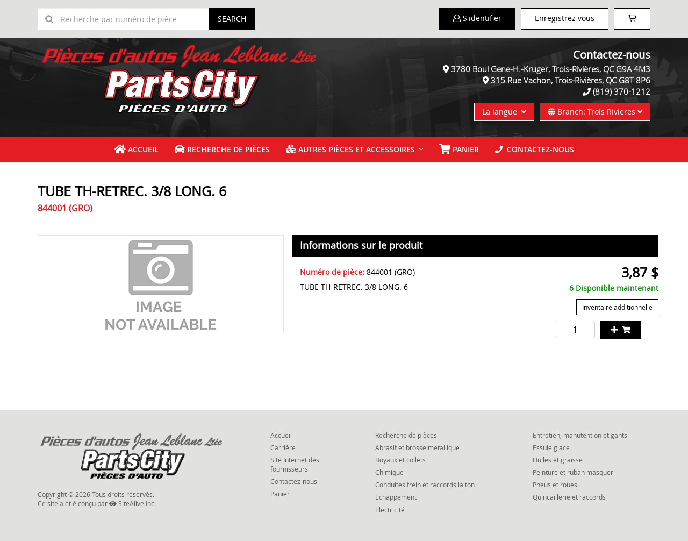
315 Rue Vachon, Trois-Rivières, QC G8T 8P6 (570, 80)
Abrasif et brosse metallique (417, 447)
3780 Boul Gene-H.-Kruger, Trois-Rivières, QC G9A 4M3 (550, 68)
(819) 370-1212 (621, 91)
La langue (504, 111)
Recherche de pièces (222, 149)
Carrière (283, 447)
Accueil (136, 149)
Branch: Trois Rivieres (595, 111)
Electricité (390, 510)
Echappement (396, 497)
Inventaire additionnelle (617, 307)
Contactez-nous (534, 149)
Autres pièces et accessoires (350, 149)
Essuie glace (551, 447)
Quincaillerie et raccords (569, 497)
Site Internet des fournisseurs (294, 464)
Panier (280, 493)
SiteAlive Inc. (132, 503)
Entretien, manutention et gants (580, 435)
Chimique (389, 472)
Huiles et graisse (558, 459)
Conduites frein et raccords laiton (425, 484)
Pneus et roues (555, 484)
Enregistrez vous (564, 18)
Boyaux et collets (400, 459)
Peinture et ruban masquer (573, 472)
